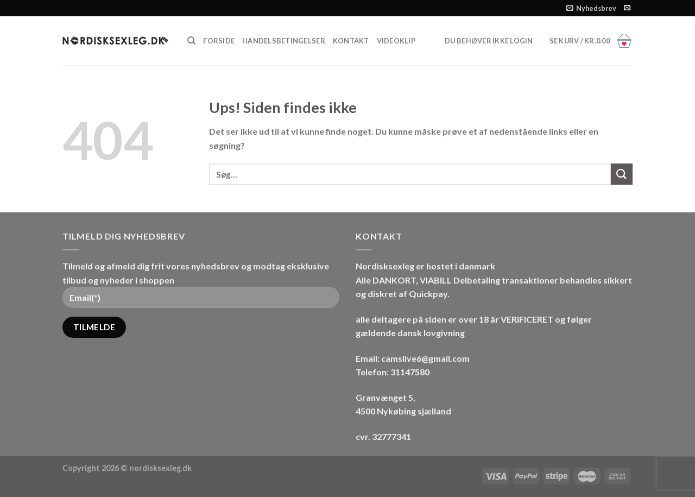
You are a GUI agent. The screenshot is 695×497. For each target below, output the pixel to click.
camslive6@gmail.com (426, 358)
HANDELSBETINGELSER (283, 40)
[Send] (622, 174)
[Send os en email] (627, 8)
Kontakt (351, 40)
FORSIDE (219, 40)
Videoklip (396, 40)
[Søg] (191, 40)
